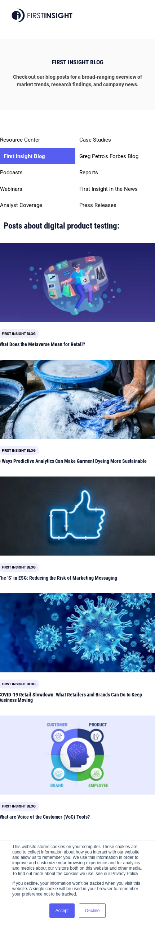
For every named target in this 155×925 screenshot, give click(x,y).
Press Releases (97, 205)
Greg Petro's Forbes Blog (108, 156)
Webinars (11, 189)
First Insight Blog (24, 156)
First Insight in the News (108, 189)
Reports (88, 172)
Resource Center (20, 140)
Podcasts (11, 172)
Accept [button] (62, 910)
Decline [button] (92, 910)
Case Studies (95, 140)
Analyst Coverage (21, 205)
